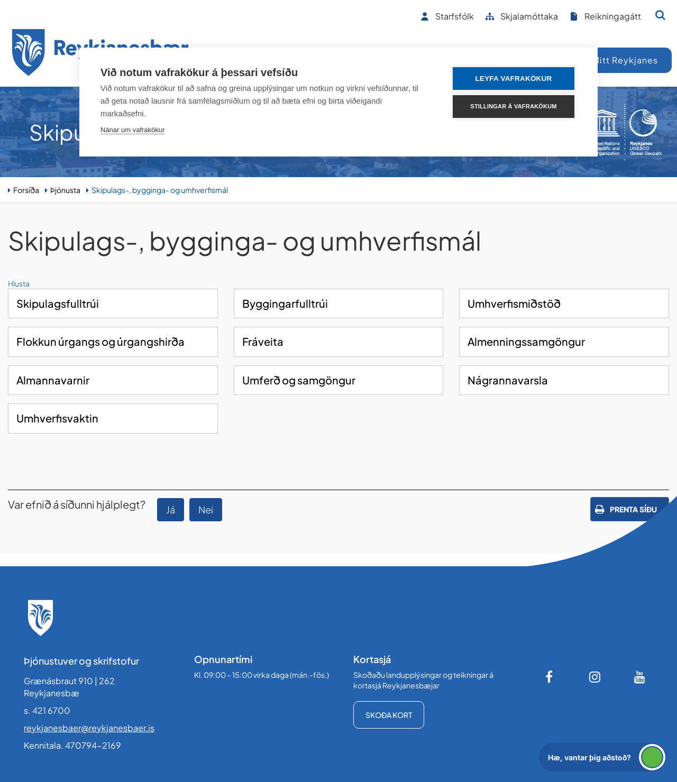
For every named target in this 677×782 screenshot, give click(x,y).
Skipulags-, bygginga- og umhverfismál (160, 190)
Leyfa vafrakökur (513, 78)
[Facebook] (550, 677)
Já (170, 509)
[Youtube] (640, 677)
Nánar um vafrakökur (132, 130)
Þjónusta (65, 190)
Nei (205, 509)
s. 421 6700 (47, 710)
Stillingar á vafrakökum (513, 106)
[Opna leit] (660, 15)
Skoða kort (388, 715)
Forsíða (26, 190)
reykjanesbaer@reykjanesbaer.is (89, 727)
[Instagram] (595, 677)
